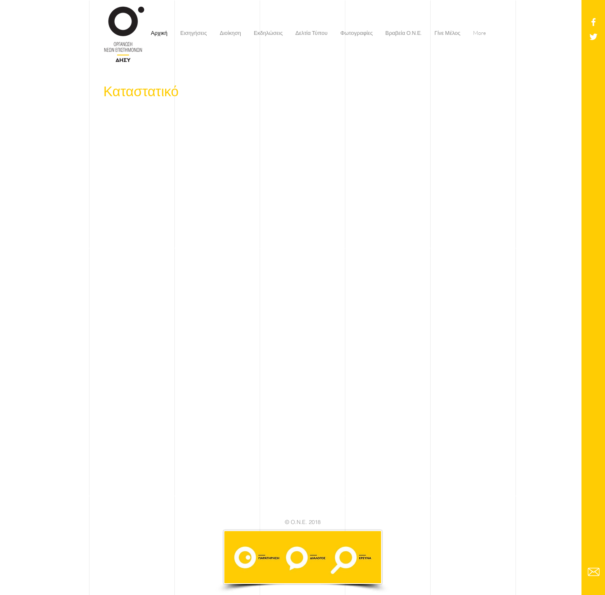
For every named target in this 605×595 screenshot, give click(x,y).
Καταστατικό (141, 91)
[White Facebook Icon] (593, 22)
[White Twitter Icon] (593, 37)
